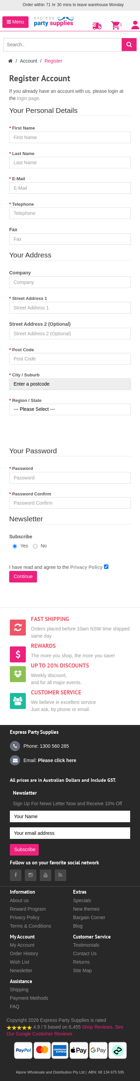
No (40, 545)
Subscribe (20, 536)
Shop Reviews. (97, 1027)
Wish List (19, 962)
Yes (20, 545)
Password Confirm (31, 493)
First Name (23, 128)
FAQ (14, 1006)
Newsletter (21, 970)
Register (53, 61)
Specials (82, 900)
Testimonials (86, 945)
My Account (22, 945)
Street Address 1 (29, 298)
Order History (24, 953)
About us (19, 900)
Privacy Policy (24, 917)
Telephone (23, 204)
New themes (86, 909)
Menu (15, 21)
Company (20, 272)
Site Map (82, 970)
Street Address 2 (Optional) (40, 324)
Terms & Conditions (30, 926)
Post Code (23, 349)
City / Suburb (26, 374)
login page (28, 98)
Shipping (19, 989)
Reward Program (28, 909)
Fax (13, 229)
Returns (81, 962)
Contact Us (85, 953)
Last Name (23, 153)
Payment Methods (29, 998)
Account (28, 61)
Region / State (27, 400)
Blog (78, 926)
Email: (43, 760)
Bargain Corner (89, 917)
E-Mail (18, 178)
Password (22, 468)
